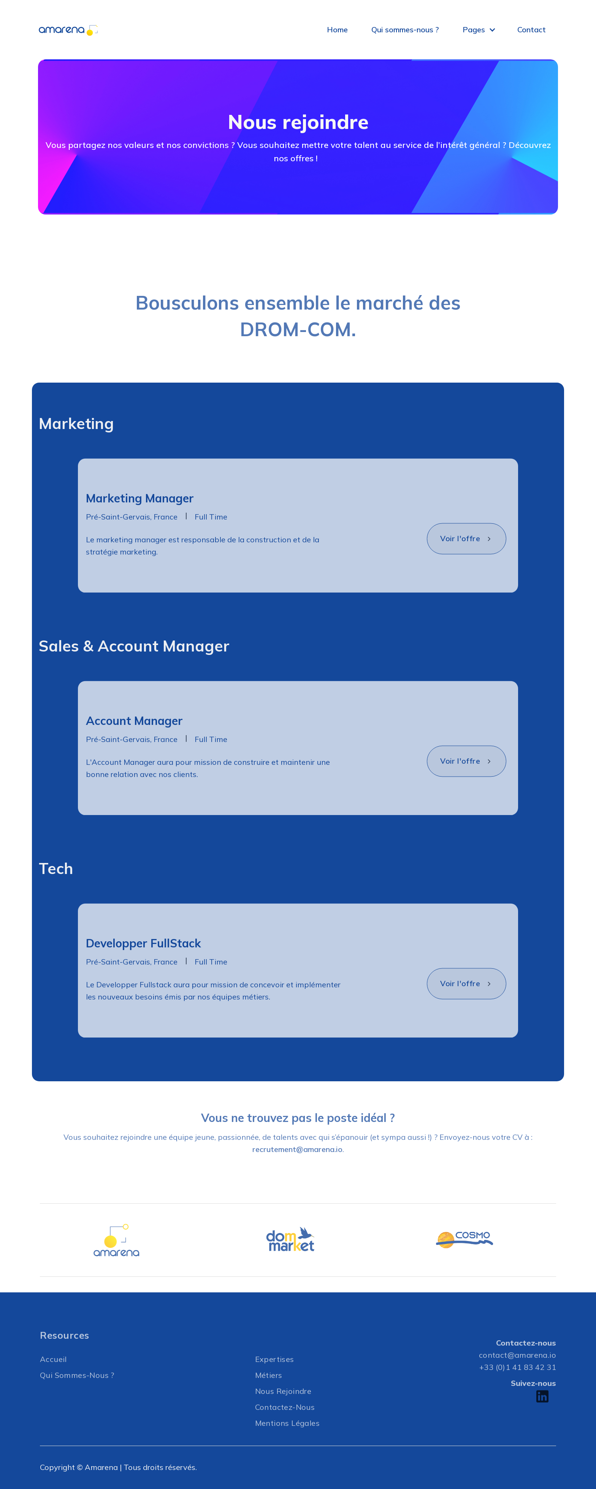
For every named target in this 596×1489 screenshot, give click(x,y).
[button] (482, 29)
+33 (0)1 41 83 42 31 (517, 1384)
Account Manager (134, 738)
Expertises (274, 1376)
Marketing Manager (140, 515)
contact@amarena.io (517, 1371)
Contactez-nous (285, 1424)
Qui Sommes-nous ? (77, 1392)
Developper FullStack (143, 960)
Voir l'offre (460, 555)
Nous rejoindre (283, 1408)
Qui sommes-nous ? (405, 29)
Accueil (53, 1376)
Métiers (268, 1392)
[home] (76, 30)
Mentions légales (287, 1440)
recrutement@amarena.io (297, 1166)
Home (337, 29)
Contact (531, 29)
